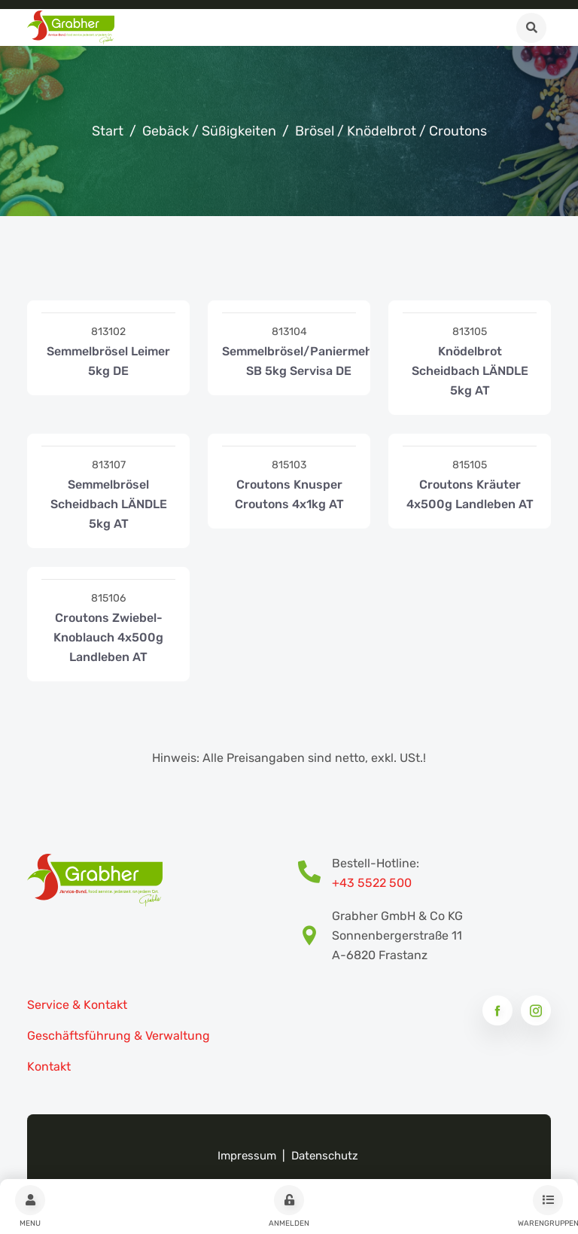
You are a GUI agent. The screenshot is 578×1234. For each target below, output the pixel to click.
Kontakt (49, 1066)
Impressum (247, 1155)
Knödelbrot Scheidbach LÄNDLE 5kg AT (470, 371)
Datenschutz (324, 1155)
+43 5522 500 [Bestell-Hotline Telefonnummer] (372, 883)
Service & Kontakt (77, 1005)
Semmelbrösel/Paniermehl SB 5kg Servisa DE (299, 361)
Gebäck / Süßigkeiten (209, 131)
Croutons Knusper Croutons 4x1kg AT (289, 494)
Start (107, 131)
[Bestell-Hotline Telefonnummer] (315, 873)
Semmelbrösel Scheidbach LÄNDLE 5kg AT (108, 504)
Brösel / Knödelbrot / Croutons (391, 131)
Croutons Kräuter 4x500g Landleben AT (470, 494)
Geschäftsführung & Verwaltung (118, 1035)
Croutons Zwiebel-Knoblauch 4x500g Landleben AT (108, 637)
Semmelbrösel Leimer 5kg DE (108, 361)
